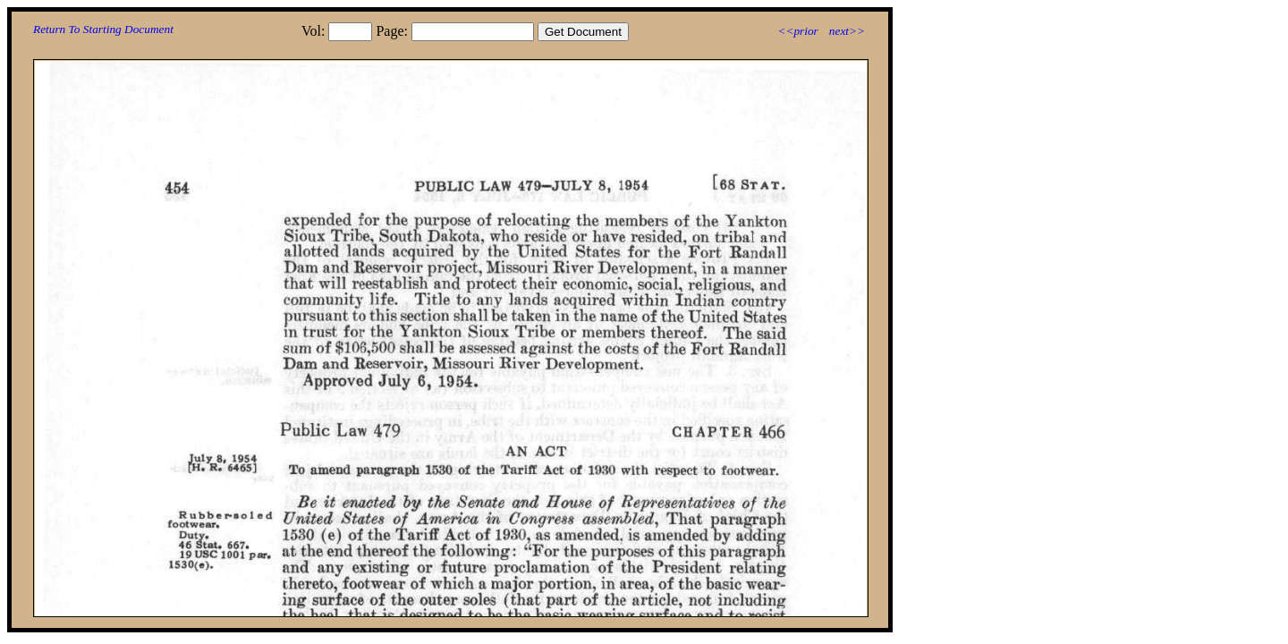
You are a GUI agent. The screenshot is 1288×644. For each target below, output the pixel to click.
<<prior (797, 31)
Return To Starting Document (103, 29)
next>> (847, 31)
